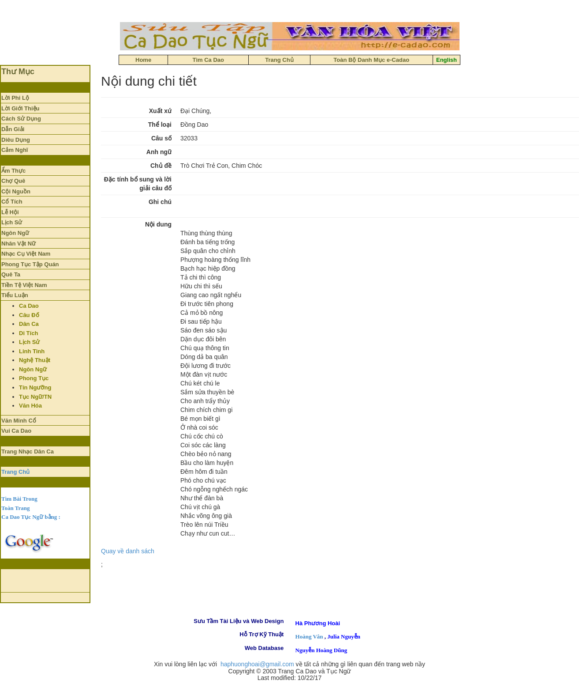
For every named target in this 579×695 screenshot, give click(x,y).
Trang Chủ (15, 471)
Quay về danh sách (127, 551)
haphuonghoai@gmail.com (257, 664)
